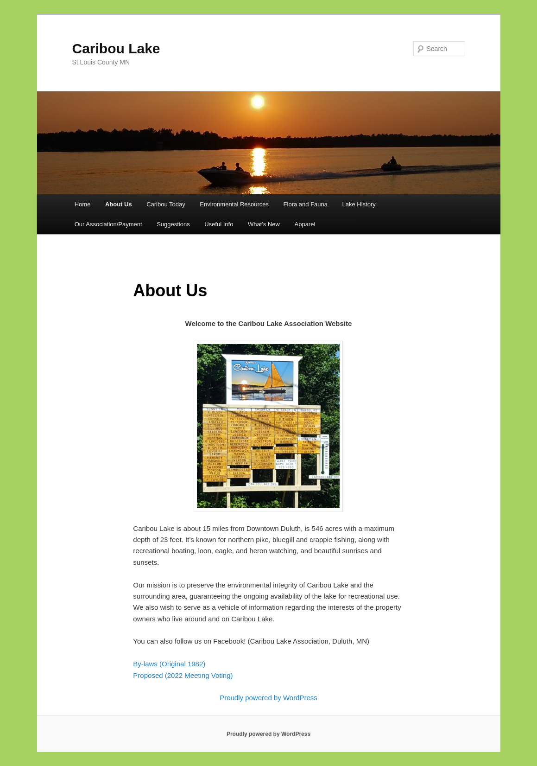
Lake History (359, 204)
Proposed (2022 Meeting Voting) (183, 675)
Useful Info (218, 224)
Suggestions (173, 224)
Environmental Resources (234, 204)
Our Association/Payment (108, 224)
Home (83, 204)
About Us (118, 204)
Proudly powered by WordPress (268, 698)
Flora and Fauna (306, 204)
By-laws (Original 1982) (169, 664)
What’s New (264, 224)
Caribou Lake (116, 48)
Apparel (305, 224)
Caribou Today (165, 204)
